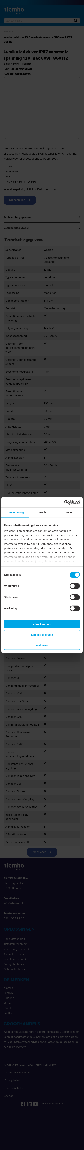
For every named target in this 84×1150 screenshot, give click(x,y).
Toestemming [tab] (15, 512)
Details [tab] (42, 512)
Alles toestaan (42, 624)
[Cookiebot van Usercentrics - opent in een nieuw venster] (64, 502)
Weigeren (42, 645)
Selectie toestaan (42, 634)
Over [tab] (69, 512)
